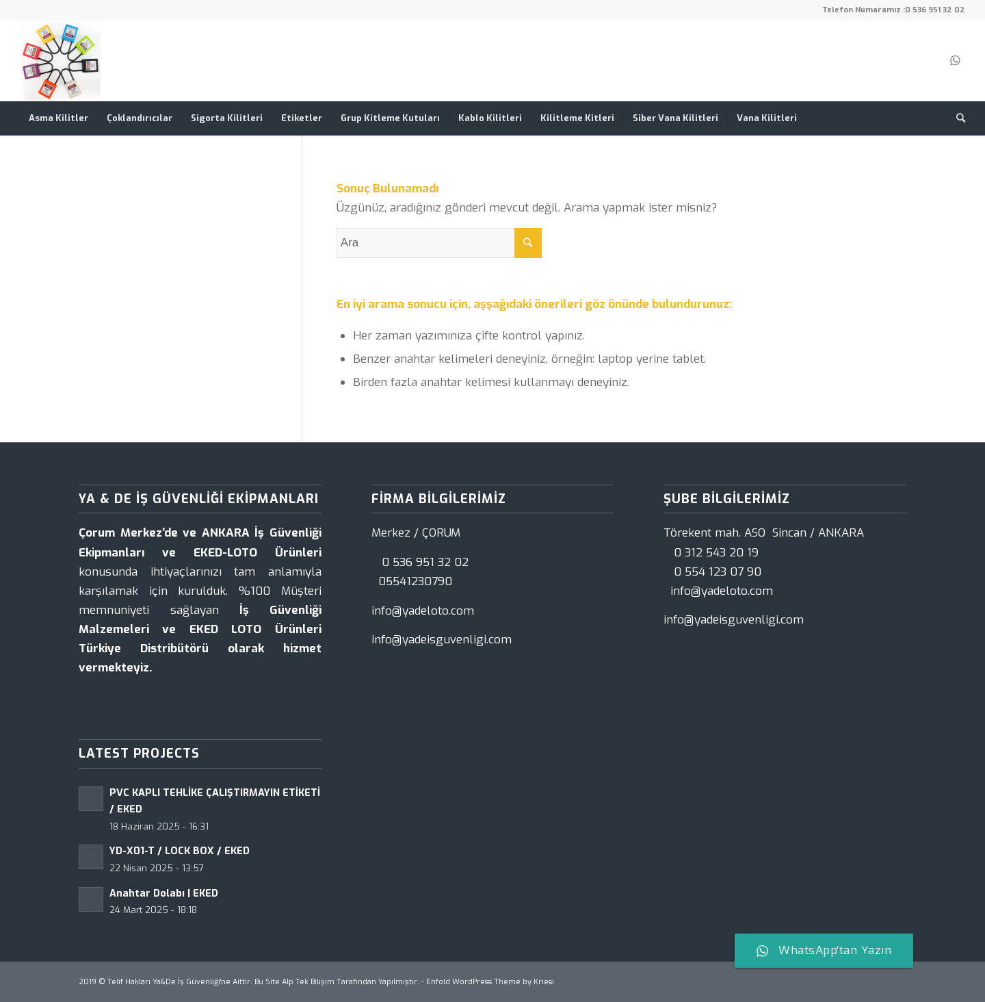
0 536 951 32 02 (935, 10)
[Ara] (956, 118)
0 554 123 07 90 (717, 572)
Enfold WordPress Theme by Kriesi (490, 982)
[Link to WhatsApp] (955, 61)
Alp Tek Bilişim (308, 982)
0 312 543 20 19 (716, 553)
